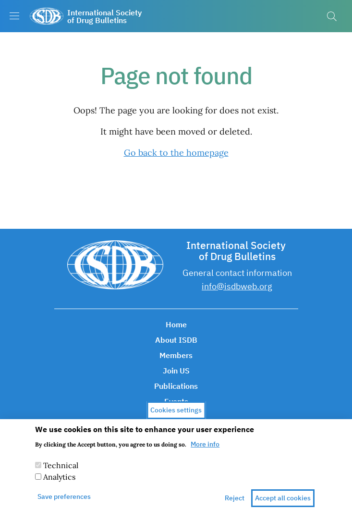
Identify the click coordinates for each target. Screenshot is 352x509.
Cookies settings (176, 414)
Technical (60, 470)
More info (205, 449)
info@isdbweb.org (237, 286)
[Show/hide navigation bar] (14, 16)
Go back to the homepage (176, 152)
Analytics (59, 481)
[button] (332, 16)
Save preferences (64, 501)
